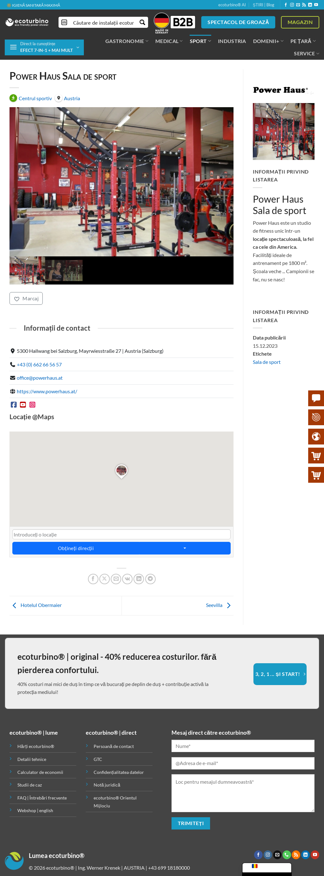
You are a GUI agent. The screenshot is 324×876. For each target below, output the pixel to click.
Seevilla (220, 582)
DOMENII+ (268, 41)
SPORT (200, 41)
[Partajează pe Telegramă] (150, 555)
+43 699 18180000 (169, 845)
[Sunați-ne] (287, 831)
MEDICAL (169, 41)
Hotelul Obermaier (35, 582)
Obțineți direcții (76, 525)
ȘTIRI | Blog (263, 4)
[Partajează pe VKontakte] (127, 555)
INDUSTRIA (232, 41)
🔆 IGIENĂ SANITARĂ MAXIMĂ (33, 5)
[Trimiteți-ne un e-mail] (298, 5)
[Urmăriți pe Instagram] (292, 5)
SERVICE (306, 53)
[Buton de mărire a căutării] (142, 22)
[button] (44, 47)
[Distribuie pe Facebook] (93, 555)
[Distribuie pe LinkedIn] (139, 555)
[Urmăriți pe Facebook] (286, 5)
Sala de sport (267, 362)
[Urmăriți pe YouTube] (316, 5)
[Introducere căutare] (103, 22)
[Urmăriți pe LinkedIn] (310, 5)
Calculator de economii (40, 748)
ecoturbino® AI (232, 4)
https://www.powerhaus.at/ (47, 368)
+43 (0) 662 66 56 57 (39, 341)
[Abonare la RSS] (304, 5)
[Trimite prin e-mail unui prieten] (116, 555)
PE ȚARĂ (303, 41)
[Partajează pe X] (104, 555)
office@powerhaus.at (40, 355)
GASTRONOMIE (126, 41)
